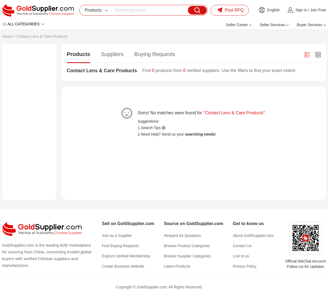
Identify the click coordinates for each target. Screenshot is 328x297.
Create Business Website (123, 266)
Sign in (301, 10)
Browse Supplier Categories (187, 256)
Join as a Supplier (117, 235)
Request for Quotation (182, 235)
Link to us (241, 256)
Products (78, 54)
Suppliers (112, 54)
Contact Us (242, 246)
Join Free (318, 10)
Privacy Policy (244, 266)
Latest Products (177, 266)
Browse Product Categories (187, 246)
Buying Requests (154, 54)
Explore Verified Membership (126, 256)
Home (7, 36)
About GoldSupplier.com (253, 235)
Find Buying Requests (120, 246)
